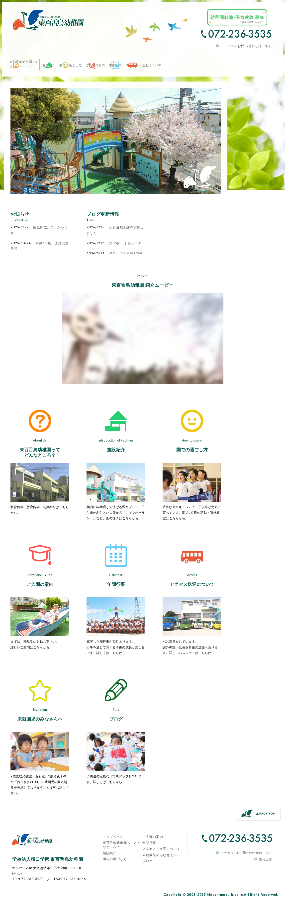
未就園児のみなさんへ (38, 729)
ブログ (114, 729)
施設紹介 (114, 460)
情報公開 (268, 870)
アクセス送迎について (190, 595)
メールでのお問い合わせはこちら (248, 44)
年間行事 (114, 595)
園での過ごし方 (190, 460)
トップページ (115, 848)
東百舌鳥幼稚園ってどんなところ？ (38, 462)
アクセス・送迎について (162, 864)
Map (15, 884)
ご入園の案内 (38, 595)
